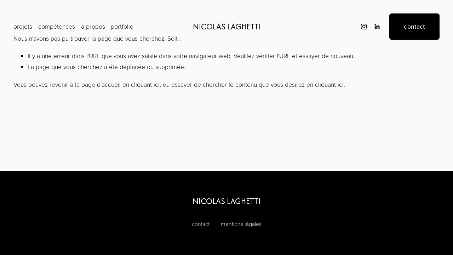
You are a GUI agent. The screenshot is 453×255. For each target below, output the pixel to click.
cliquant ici (145, 84)
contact (414, 26)
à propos (93, 26)
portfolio (122, 26)
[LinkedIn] (376, 26)
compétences (56, 26)
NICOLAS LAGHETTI (227, 26)
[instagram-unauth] (363, 26)
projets (22, 26)
